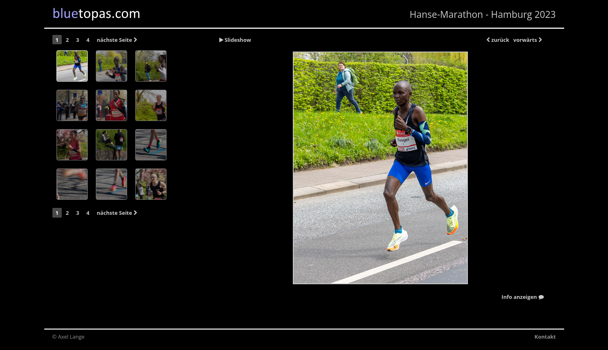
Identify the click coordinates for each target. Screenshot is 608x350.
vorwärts (527, 39)
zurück (498, 39)
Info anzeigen (523, 297)
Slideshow (235, 39)
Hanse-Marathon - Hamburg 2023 (482, 14)
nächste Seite (116, 39)
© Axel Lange (68, 336)
